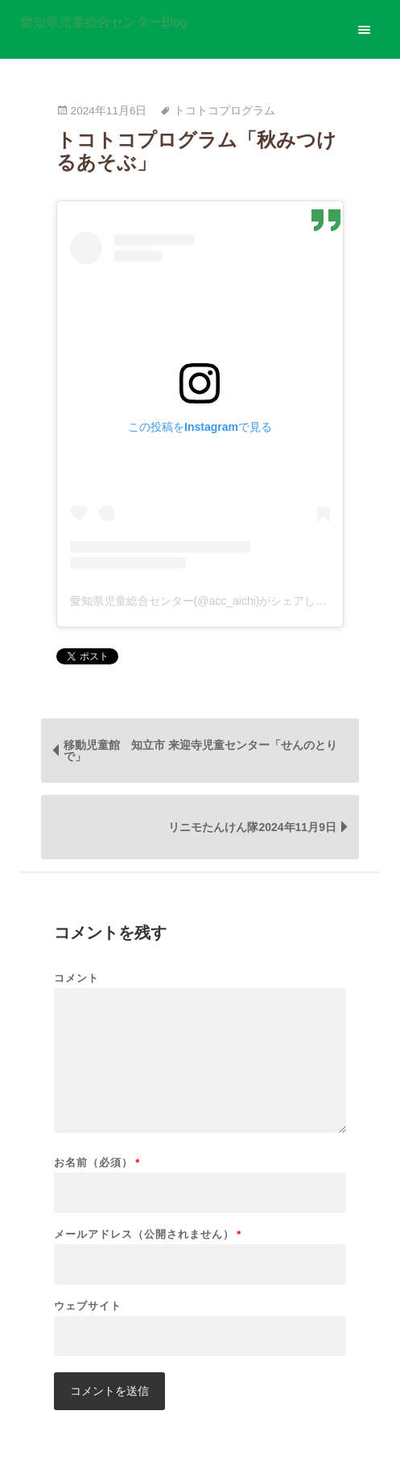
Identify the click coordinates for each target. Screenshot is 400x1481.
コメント (76, 978)
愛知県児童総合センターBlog (104, 22)
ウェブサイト (88, 1306)
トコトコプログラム (224, 111)
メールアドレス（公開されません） (147, 1234)
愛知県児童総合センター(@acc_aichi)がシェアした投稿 (210, 600)
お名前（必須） (97, 1162)
